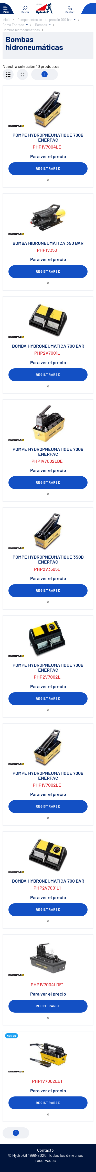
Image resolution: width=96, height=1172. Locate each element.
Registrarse (48, 168)
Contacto (45, 1149)
